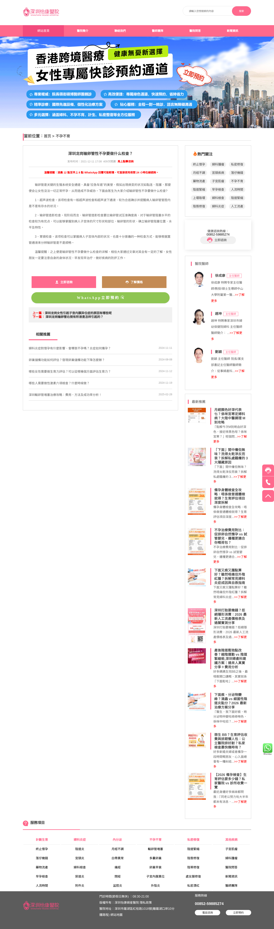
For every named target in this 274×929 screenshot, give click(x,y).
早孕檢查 (218, 189)
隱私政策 (146, 902)
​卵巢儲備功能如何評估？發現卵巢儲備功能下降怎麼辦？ (67, 360)
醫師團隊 (157, 30)
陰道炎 (79, 849)
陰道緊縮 (199, 189)
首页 (47, 136)
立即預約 (238, 912)
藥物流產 (199, 181)
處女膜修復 (193, 876)
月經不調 (199, 172)
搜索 (241, 11)
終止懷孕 (199, 164)
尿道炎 (79, 876)
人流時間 (237, 189)
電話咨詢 (207, 912)
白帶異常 (118, 858)
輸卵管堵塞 (155, 849)
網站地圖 (116, 914)
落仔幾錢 (237, 172)
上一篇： (39, 313)
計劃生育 (42, 839)
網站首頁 (43, 30)
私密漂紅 (193, 885)
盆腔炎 (117, 885)
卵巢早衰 (155, 867)
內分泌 (118, 839)
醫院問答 (195, 30)
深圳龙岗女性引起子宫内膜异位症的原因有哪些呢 (78, 313)
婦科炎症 (218, 206)
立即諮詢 (217, 240)
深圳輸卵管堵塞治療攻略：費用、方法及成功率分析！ (65, 394)
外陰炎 (155, 885)
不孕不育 (63, 136)
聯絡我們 (120, 30)
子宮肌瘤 (218, 181)
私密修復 (237, 164)
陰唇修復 (199, 206)
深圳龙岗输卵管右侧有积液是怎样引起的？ (74, 316)
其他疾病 (231, 839)
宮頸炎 (79, 858)
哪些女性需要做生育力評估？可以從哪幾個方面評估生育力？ (70, 371)
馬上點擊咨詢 (126, 161)
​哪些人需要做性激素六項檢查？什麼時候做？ (59, 383)
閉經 (118, 876)
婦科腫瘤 (218, 164)
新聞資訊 (232, 30)
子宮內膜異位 (155, 876)
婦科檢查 (218, 198)
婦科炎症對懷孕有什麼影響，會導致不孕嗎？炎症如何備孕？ (70, 348)
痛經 (118, 867)
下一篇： (39, 316)
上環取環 (199, 198)
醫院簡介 (82, 30)
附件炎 (79, 885)
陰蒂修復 (193, 867)
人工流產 (237, 206)
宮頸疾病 (218, 172)
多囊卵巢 (155, 858)
